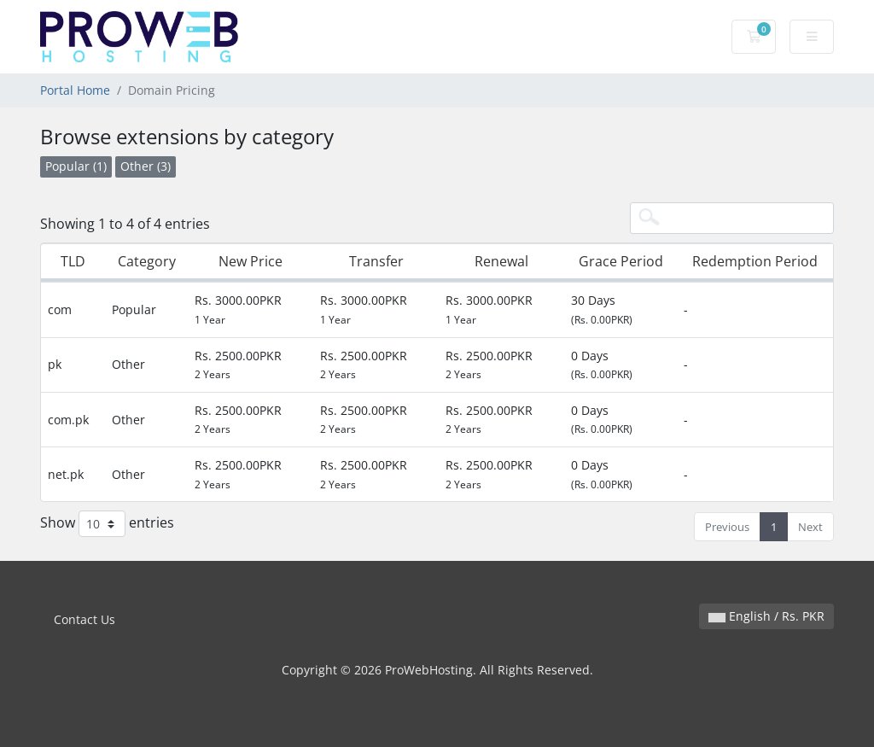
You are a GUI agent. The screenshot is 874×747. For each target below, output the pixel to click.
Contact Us (84, 619)
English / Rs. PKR (766, 616)
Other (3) (145, 166)
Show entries (107, 524)
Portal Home (75, 90)
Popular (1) (76, 166)
